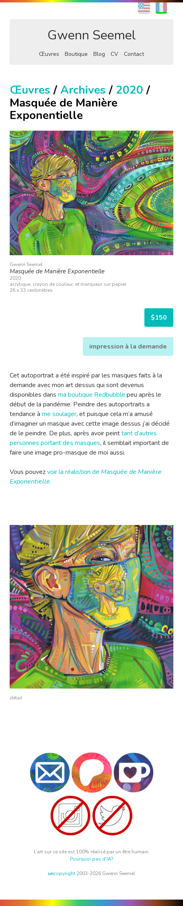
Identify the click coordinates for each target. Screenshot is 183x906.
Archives (83, 90)
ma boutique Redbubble (91, 394)
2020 (129, 90)
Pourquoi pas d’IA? (91, 859)
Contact (134, 54)
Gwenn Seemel (91, 35)
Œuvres (49, 54)
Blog (99, 54)
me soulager (59, 414)
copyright (61, 873)
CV (114, 54)
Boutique (76, 54)
